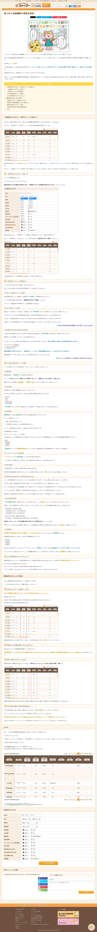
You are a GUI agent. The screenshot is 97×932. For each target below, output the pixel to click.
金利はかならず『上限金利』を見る (16, 100)
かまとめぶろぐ (53, 0)
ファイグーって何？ (19, 913)
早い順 (53, 759)
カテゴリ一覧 (36, 0)
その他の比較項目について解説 (15, 93)
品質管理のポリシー (19, 918)
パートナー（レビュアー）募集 (21, 922)
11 (82, 753)
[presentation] (59, 893)
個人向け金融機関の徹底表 (44, 0)
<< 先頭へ (65, 753)
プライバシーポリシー (19, 924)
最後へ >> (91, 753)
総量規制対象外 (37, 836)
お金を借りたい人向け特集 (62, 0)
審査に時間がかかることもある (15, 104)
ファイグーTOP (18, 0)
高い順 (27, 760)
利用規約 (17, 926)
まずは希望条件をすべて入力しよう (16, 95)
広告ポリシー (17, 920)
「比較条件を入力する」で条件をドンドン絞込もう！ (21, 87)
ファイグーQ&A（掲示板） (27, 0)
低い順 (27, 759)
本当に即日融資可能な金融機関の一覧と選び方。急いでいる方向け (76, 325)
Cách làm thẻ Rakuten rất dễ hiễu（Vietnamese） (40, 924)
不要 (34, 846)
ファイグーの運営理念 (19, 915)
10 (80, 753)
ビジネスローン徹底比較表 (36, 915)
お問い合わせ (17, 928)
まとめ (8, 109)
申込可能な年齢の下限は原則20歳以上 (17, 107)
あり (87, 759)
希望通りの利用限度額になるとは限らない (18, 102)
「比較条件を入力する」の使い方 (16, 89)
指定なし (27, 830)
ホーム (4, 9)
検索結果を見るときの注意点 (14, 98)
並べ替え (9, 759)
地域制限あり (36, 858)
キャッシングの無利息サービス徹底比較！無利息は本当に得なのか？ (75, 358)
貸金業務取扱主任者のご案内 (36, 918)
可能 (61, 759)
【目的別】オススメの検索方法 (15, 91)
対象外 (78, 759)
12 (85, 753)
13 (87, 753)
